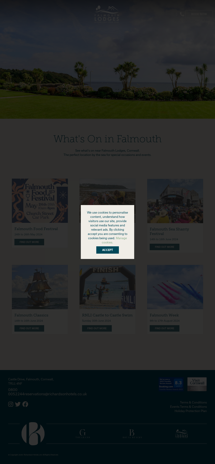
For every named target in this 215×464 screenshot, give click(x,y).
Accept (107, 249)
